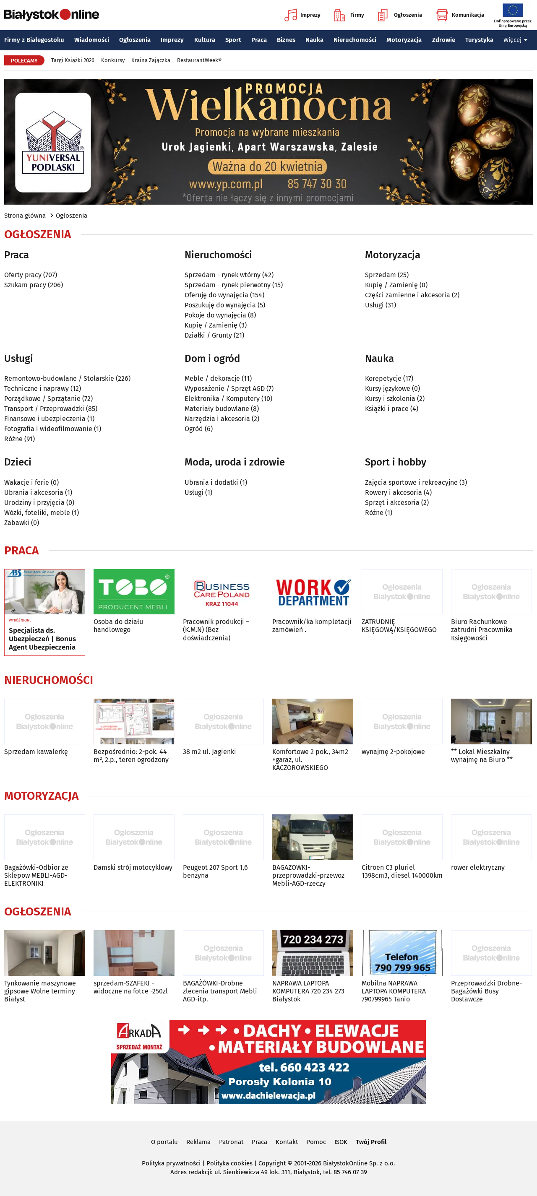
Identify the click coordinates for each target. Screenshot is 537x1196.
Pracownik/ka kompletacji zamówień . (312, 626)
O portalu (164, 1142)
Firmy (349, 15)
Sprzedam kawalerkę (36, 752)
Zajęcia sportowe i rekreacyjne (411, 482)
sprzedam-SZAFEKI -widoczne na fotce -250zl (131, 987)
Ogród (194, 429)
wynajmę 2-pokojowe (393, 752)
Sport (233, 40)
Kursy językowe (387, 389)
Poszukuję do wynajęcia (220, 305)
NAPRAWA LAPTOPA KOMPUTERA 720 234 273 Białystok (308, 991)
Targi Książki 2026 (72, 60)
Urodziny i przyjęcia (34, 503)
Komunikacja (460, 15)
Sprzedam (380, 275)
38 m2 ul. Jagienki (209, 752)
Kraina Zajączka (150, 60)
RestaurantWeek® (199, 60)
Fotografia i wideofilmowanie (48, 429)
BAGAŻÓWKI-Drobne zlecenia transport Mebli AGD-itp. (220, 991)
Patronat (231, 1142)
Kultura (204, 40)
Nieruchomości (355, 40)
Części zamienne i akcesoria (407, 295)
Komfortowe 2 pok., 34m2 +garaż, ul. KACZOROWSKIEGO (310, 760)
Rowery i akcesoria (393, 493)
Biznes (286, 40)
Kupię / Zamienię (211, 325)
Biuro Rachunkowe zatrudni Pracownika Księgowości (482, 630)
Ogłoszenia (400, 15)
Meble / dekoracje (212, 378)
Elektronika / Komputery (222, 399)
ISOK (340, 1142)
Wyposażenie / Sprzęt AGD (225, 389)
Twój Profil (371, 1142)
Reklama (198, 1142)
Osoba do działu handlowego (118, 626)
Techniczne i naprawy (36, 389)
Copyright (272, 1163)
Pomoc (316, 1142)
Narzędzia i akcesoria (217, 419)
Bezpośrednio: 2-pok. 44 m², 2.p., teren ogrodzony (131, 756)
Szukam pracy (25, 285)
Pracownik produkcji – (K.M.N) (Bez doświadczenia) (216, 630)
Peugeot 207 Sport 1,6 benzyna (215, 871)
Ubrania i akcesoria (33, 493)
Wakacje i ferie (26, 482)
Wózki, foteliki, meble (37, 513)
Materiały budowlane (217, 409)
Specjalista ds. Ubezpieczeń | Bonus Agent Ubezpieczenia (42, 639)
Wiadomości (91, 40)
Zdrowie (443, 40)
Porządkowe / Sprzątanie (42, 399)
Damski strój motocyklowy (133, 867)
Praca (259, 40)
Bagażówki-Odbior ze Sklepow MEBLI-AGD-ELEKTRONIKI (36, 875)
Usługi (374, 305)
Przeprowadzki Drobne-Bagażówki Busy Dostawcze (486, 991)
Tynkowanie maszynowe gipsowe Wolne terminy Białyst (40, 991)
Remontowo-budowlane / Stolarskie (59, 378)
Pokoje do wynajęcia (215, 315)
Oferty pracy (23, 275)
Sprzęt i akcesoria (392, 503)
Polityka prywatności (171, 1163)
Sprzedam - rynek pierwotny (228, 285)
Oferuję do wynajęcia (216, 295)
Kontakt (287, 1142)
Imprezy (302, 15)
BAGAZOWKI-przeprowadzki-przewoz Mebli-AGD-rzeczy (308, 875)
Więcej (515, 40)
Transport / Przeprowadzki (44, 409)
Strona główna (25, 215)
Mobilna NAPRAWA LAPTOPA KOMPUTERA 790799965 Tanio (394, 991)
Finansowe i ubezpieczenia (45, 419)
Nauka (314, 40)
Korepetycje (383, 378)
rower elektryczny (478, 867)
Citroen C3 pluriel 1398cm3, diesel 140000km (402, 871)
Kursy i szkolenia (390, 399)
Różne (13, 439)
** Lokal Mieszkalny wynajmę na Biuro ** (482, 756)
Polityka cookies (229, 1163)
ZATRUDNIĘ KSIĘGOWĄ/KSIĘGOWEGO (399, 626)
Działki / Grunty (208, 335)
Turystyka (479, 40)
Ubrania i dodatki (211, 482)
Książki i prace (387, 409)
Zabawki (16, 523)
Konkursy (113, 60)
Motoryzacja (404, 40)
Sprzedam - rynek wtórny (223, 275)
